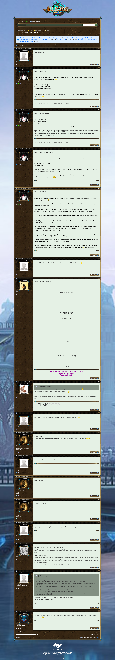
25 (98, 188)
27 (98, 278)
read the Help (63, 38)
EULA (46, 656)
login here (35, 41)
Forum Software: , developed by (57, 658)
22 (98, 67)
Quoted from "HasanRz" (45, 386)
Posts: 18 (18, 291)
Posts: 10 (18, 445)
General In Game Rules (64, 656)
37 (98, 611)
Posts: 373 (18, 624)
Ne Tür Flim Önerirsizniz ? (30, 32)
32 (98, 476)
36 (98, 570)
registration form (53, 39)
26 (98, 258)
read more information (71, 39)
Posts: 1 (18, 61)
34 (98, 522)
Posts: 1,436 (18, 468)
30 (98, 432)
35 (98, 543)
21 (98, 48)
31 (98, 455)
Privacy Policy (51, 656)
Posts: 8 (18, 395)
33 (98, 499)
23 (98, 109)
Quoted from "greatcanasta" (46, 576)
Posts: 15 (18, 81)
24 (98, 148)
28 (98, 381)
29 (98, 412)
